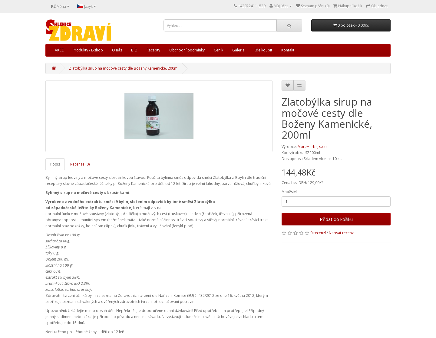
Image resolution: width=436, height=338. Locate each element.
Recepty (153, 50)
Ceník (218, 50)
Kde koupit (263, 50)
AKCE (59, 50)
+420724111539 (252, 5)
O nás (117, 50)
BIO (134, 50)
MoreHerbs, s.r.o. (313, 146)
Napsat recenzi (342, 232)
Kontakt (287, 50)
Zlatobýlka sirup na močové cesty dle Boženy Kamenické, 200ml (123, 68)
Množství (289, 191)
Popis (55, 164)
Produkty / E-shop (88, 50)
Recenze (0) (80, 164)
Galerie (238, 50)
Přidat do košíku (336, 219)
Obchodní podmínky (187, 50)
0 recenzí (318, 232)
